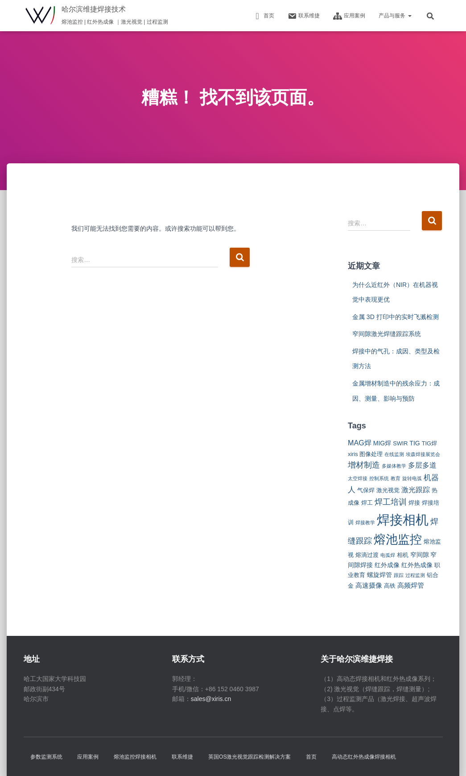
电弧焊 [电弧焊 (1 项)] (387, 555)
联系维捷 (304, 16)
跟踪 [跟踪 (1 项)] (399, 575)
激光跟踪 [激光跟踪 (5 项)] (415, 490)
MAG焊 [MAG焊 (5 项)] (359, 443)
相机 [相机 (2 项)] (402, 555)
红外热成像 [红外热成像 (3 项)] (417, 565)
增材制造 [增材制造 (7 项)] (364, 465)
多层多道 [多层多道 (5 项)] (422, 465)
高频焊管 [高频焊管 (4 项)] (410, 585)
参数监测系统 (46, 757)
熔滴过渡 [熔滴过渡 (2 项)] (367, 555)
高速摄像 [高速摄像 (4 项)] (368, 585)
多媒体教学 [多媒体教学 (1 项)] (394, 466)
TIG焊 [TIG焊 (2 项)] (429, 443)
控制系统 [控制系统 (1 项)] (379, 478)
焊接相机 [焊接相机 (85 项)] (403, 519)
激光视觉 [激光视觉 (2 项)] (388, 490)
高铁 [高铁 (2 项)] (390, 585)
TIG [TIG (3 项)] (414, 443)
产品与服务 (395, 15)
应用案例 (349, 16)
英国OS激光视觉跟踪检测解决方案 (249, 757)
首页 (263, 16)
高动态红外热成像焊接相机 (364, 757)
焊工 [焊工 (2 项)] (367, 502)
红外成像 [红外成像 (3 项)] (387, 565)
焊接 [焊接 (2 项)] (414, 502)
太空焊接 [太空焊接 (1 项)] (357, 478)
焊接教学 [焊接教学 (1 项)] (365, 522)
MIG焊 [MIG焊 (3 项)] (382, 443)
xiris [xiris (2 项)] (353, 454)
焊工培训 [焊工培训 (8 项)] (391, 502)
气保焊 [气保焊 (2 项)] (366, 490)
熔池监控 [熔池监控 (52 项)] (398, 539)
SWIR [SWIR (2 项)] (400, 443)
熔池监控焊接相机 (135, 757)
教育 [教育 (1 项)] (395, 478)
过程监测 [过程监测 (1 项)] (415, 575)
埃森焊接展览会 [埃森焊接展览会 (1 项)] (423, 454)
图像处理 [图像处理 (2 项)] (371, 454)
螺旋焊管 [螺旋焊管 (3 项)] (379, 574)
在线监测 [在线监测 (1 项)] (394, 454)
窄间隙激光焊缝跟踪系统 (386, 333)
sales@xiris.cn (211, 698)
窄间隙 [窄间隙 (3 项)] (419, 554)
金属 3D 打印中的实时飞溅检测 (395, 316)
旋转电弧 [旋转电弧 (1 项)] (412, 478)
